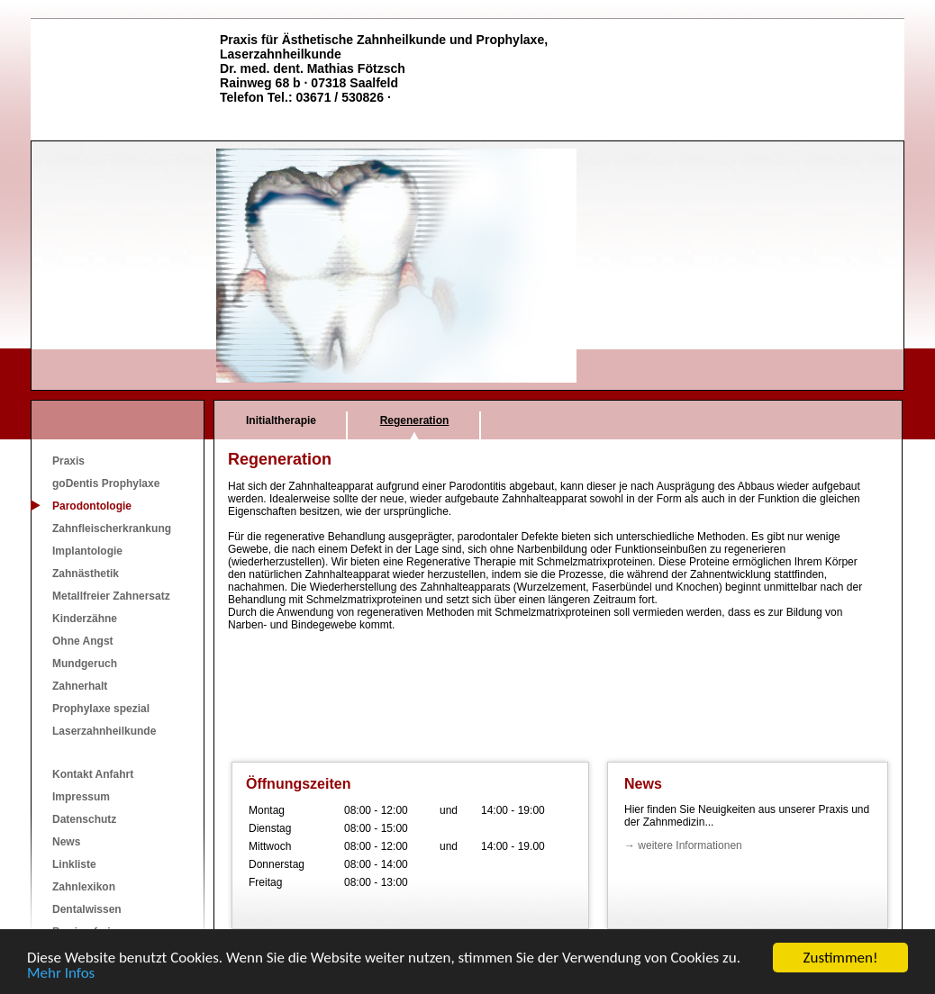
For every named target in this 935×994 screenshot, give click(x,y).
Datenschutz (84, 819)
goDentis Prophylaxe (105, 483)
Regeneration (414, 420)
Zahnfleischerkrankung (111, 528)
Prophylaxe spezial (101, 708)
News (66, 842)
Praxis (68, 461)
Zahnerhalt (79, 686)
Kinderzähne (84, 618)
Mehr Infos (61, 974)
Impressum (81, 797)
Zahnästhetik (85, 573)
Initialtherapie (281, 420)
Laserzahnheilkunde (104, 731)
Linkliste (74, 864)
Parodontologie (92, 506)
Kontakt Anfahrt (92, 774)
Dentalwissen (87, 909)
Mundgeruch (84, 663)
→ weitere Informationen (683, 845)
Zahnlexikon (83, 887)
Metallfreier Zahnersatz (111, 596)
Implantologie (87, 551)
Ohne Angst (82, 641)
